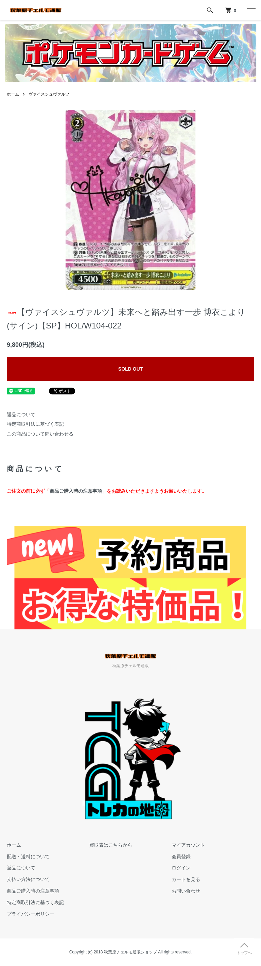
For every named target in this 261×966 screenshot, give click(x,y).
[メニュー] (251, 10)
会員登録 (181, 856)
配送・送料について (28, 856)
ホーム (13, 94)
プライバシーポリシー (30, 914)
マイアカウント (188, 845)
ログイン (181, 867)
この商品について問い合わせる (40, 434)
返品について (21, 414)
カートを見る (186, 879)
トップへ (244, 952)
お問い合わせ (186, 891)
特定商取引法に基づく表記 (35, 424)
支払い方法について (28, 879)
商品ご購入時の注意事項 (76, 491)
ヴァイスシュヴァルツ (49, 94)
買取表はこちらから (110, 845)
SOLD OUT (130, 369)
